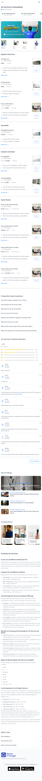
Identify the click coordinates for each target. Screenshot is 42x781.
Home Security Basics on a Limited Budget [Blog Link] (22, 502)
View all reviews (35, 461)
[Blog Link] (21, 483)
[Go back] (2, 2)
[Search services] (39, 2)
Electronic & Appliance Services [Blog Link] (17, 492)
